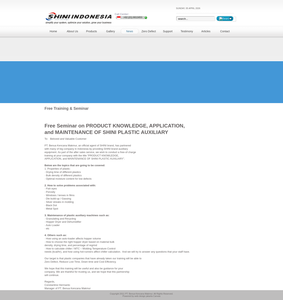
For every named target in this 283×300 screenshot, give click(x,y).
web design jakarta (144, 296)
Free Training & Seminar (67, 108)
